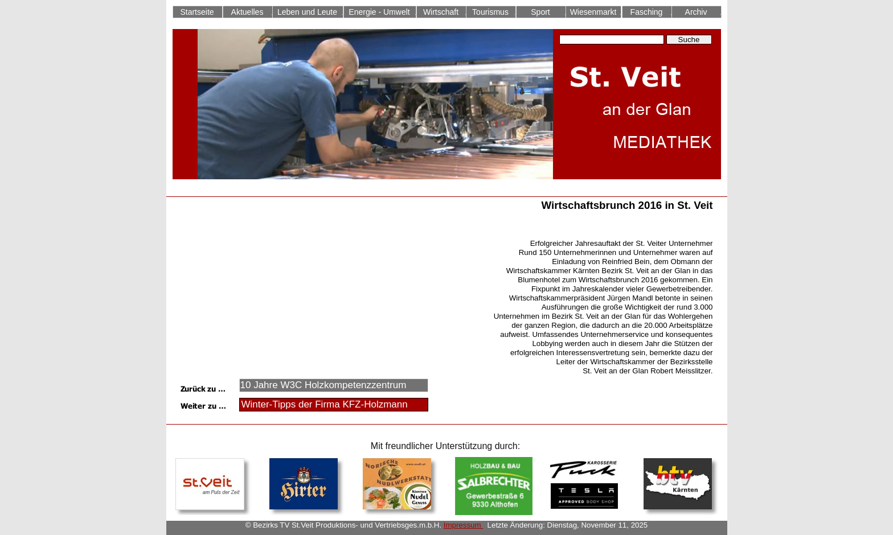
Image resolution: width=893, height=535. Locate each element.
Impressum (463, 525)
